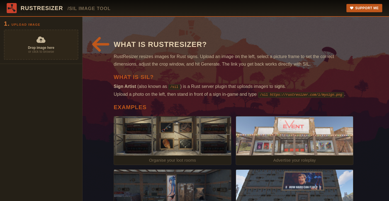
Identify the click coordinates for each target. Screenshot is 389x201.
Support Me (364, 8)
